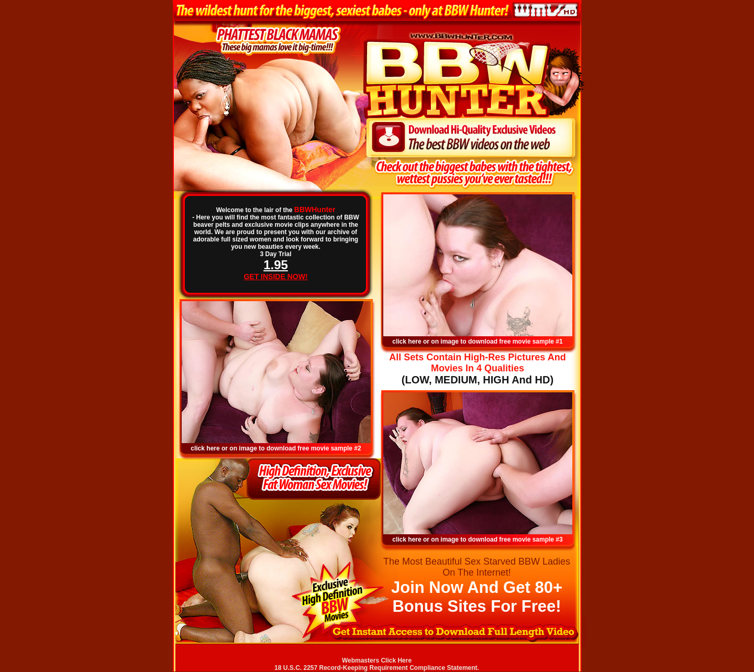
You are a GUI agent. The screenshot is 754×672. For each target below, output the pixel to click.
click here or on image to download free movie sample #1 (477, 341)
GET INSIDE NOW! (275, 276)
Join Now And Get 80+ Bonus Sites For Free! (476, 596)
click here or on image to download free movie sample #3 (477, 539)
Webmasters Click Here (377, 660)
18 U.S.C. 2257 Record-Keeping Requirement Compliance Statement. (376, 667)
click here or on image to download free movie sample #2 (276, 448)
